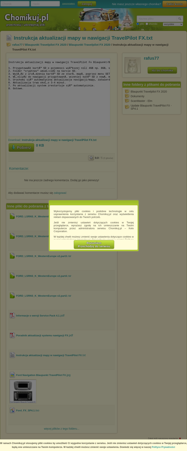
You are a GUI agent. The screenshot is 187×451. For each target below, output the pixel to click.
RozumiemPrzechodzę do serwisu (94, 244)
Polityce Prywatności (163, 447)
